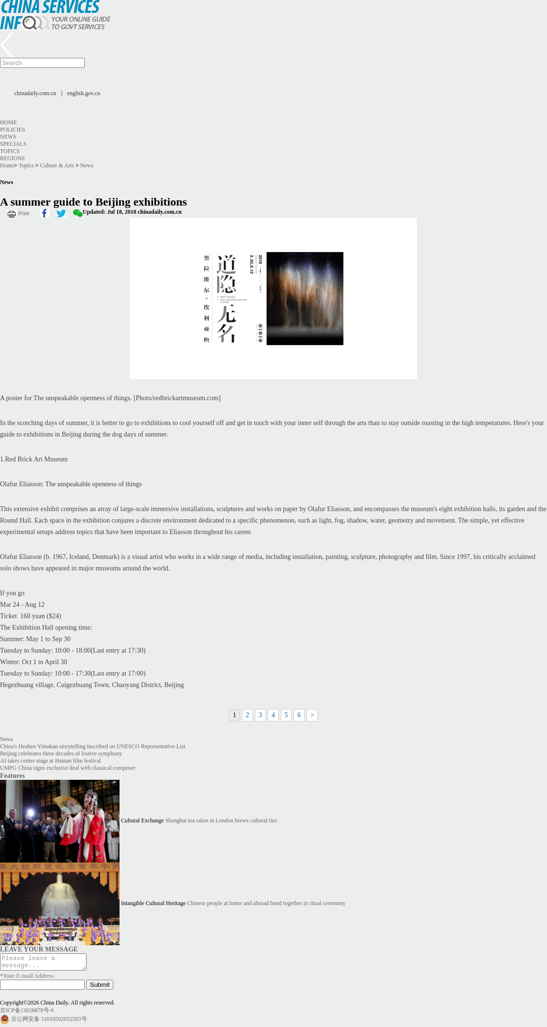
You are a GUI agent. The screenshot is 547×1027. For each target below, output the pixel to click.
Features (12, 775)
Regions (12, 158)
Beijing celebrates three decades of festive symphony (61, 753)
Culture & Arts (57, 165)
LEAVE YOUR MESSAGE (39, 949)
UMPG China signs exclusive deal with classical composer (67, 768)
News (8, 136)
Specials (13, 144)
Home (8, 122)
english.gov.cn (83, 93)
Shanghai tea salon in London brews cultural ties (221, 820)
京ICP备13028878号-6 (27, 1013)
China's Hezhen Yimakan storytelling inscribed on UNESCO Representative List (93, 746)
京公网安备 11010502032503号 (49, 1021)
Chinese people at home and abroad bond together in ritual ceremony (266, 903)
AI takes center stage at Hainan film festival (50, 760)
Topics (10, 151)
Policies (12, 129)
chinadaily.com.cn (35, 93)
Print (23, 213)
